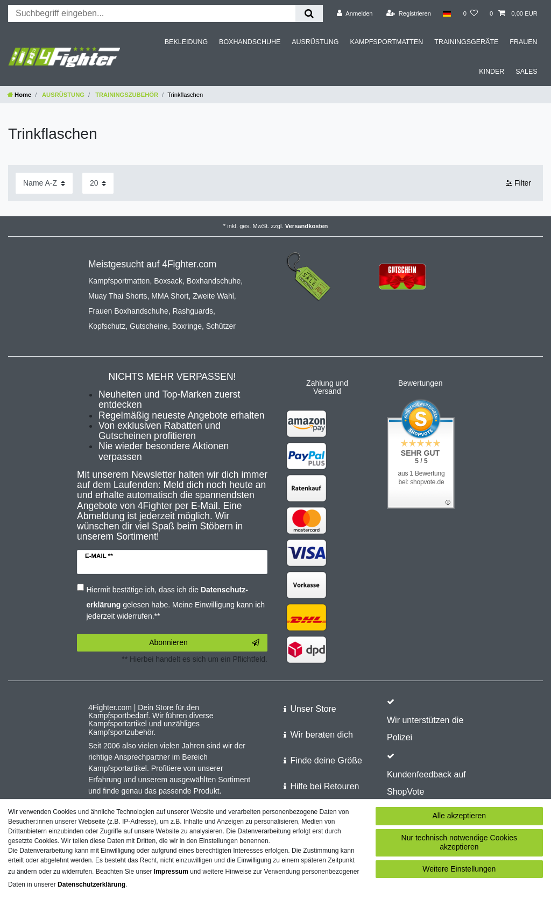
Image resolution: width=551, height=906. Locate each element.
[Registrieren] (408, 13)
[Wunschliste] (470, 13)
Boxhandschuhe (214, 281)
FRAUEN (523, 42)
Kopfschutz (106, 326)
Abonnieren (204, 643)
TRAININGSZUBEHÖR (126, 94)
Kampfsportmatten (119, 281)
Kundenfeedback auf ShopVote (426, 783)
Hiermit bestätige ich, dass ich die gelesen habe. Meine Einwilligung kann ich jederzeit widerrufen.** (176, 602)
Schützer (221, 326)
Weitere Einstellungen (459, 869)
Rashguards (192, 311)
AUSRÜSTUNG (315, 42)
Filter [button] (518, 183)
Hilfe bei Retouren (324, 786)
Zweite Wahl (213, 296)
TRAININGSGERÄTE (466, 42)
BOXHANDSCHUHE (249, 42)
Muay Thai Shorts (117, 296)
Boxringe (187, 326)
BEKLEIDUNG (186, 42)
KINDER (491, 71)
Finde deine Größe (326, 760)
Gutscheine (149, 326)
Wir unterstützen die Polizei (425, 729)
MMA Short (169, 296)
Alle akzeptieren (459, 815)
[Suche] (309, 13)
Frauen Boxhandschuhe (128, 311)
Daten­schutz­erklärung (91, 884)
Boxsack (168, 281)
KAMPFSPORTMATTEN (386, 42)
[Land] (447, 13)
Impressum (171, 871)
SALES (526, 71)
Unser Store (313, 708)
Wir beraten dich (321, 734)
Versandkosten (306, 226)
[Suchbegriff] (151, 13)
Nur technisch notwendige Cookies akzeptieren (459, 842)
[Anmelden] (355, 13)
